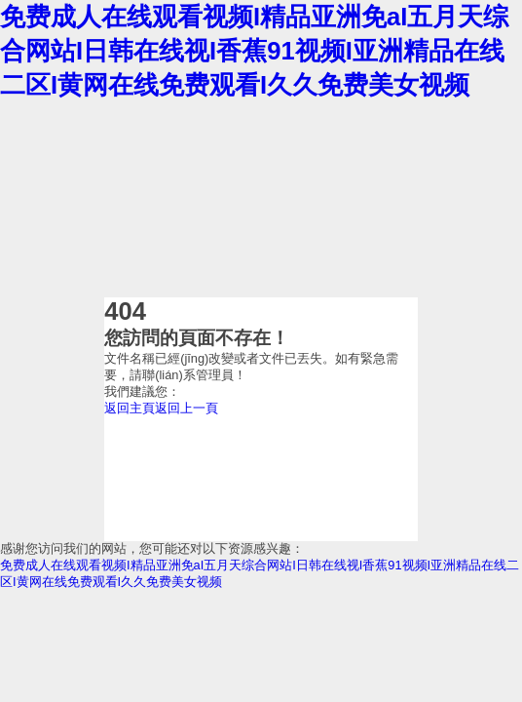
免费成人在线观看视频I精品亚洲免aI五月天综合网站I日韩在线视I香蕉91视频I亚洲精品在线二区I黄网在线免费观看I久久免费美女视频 (254, 50)
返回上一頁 (186, 408)
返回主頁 (129, 408)
